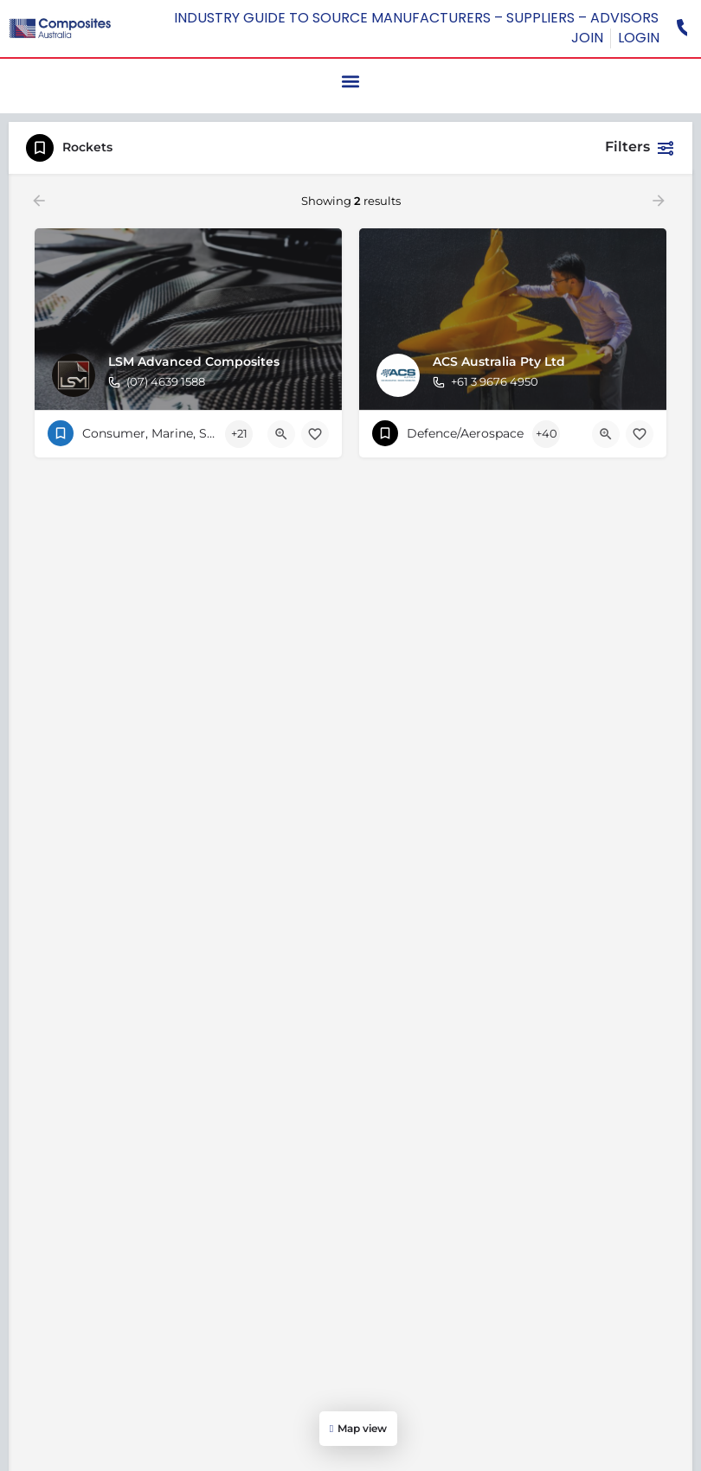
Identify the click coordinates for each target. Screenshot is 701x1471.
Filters (640, 147)
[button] (351, 81)
